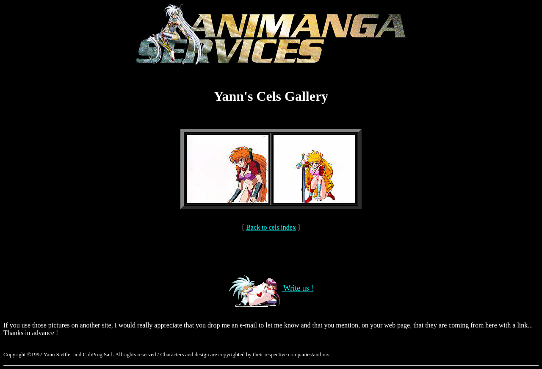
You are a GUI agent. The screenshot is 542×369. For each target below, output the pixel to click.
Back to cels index (271, 227)
